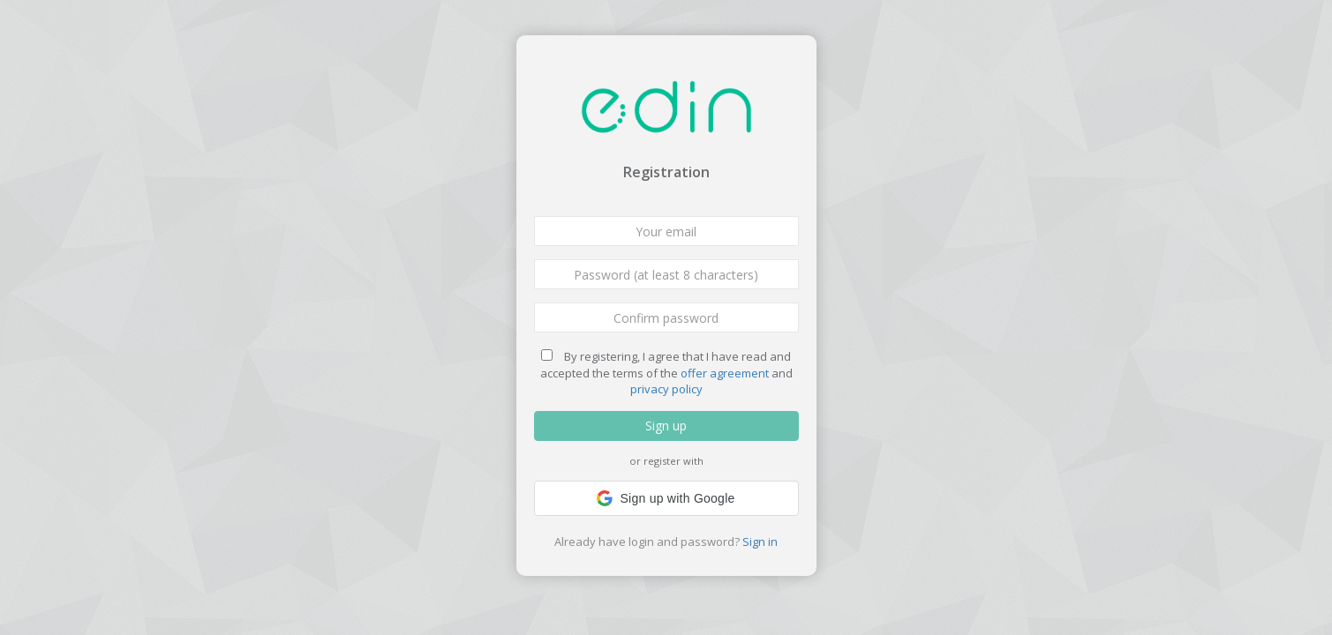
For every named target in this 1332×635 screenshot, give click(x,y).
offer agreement (725, 373)
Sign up (666, 425)
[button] (666, 498)
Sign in (760, 541)
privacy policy (666, 389)
